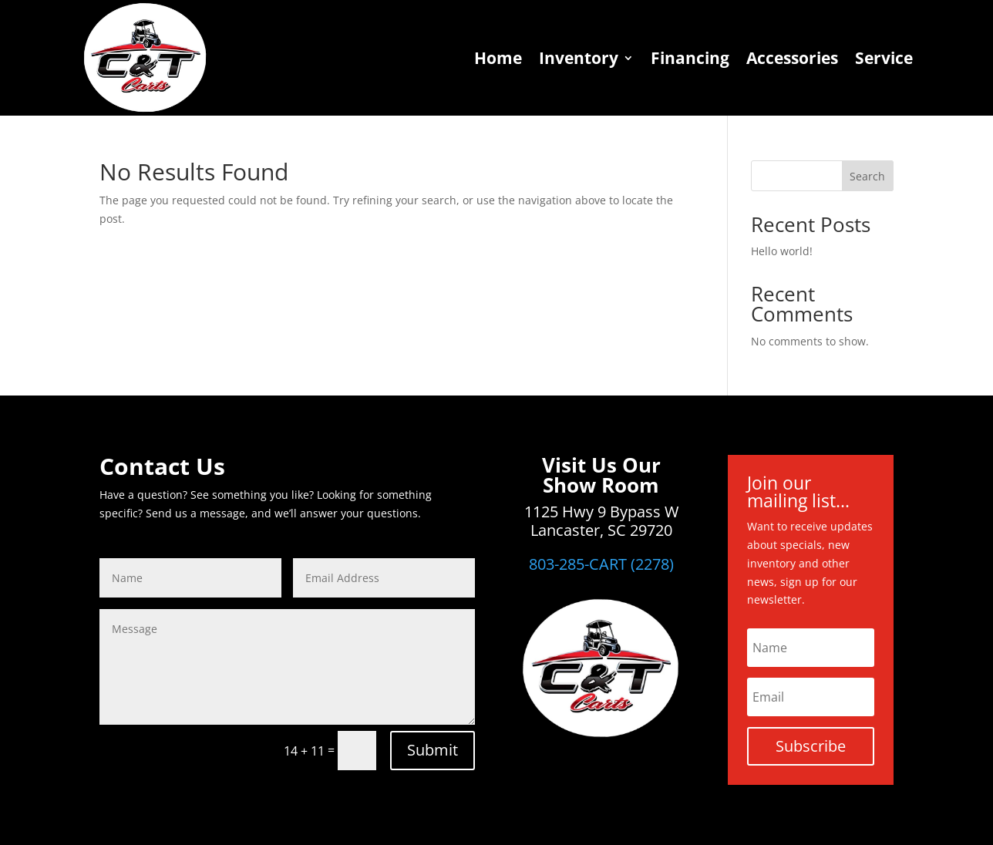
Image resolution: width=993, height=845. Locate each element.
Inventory (578, 58)
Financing (690, 58)
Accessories (792, 58)
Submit (432, 749)
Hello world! (782, 251)
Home (498, 58)
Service (884, 58)
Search (867, 176)
